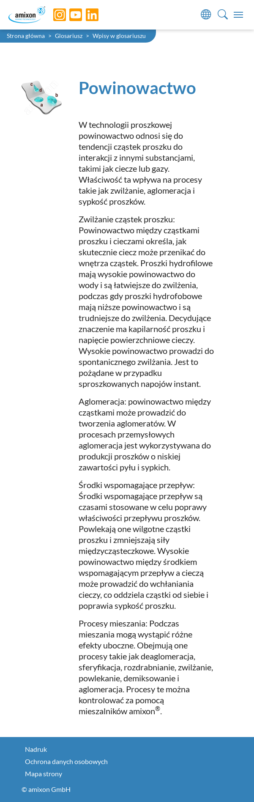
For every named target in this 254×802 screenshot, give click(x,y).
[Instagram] (53, 14)
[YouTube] (69, 14)
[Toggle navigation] (238, 15)
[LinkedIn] (86, 14)
